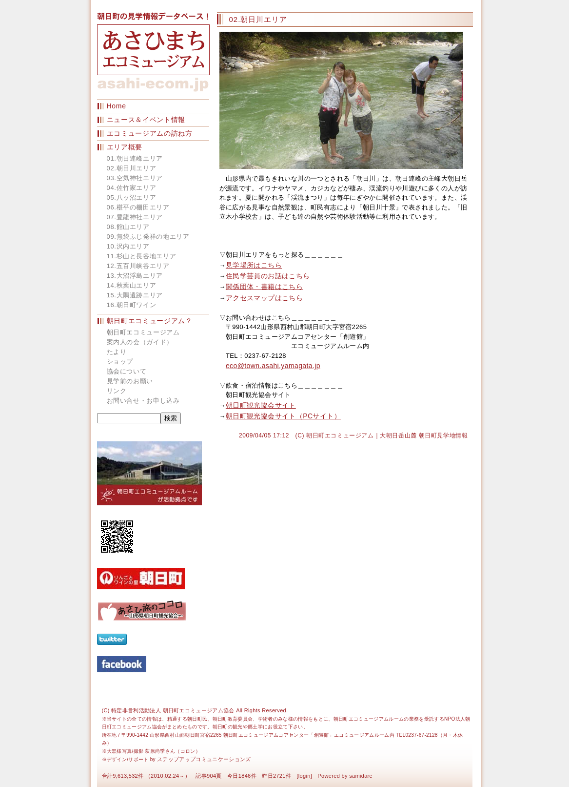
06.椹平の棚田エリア (138, 207)
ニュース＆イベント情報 (146, 120)
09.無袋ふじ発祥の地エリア (148, 236)
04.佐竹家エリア (132, 187)
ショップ (120, 361)
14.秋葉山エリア (132, 285)
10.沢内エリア (128, 246)
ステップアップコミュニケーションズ (204, 759)
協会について (127, 371)
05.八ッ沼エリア (132, 197)
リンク (117, 390)
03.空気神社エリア (135, 178)
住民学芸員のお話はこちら (268, 276)
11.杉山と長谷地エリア (142, 256)
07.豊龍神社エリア (135, 217)
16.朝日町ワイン (132, 305)
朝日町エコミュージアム (143, 332)
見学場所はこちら (254, 265)
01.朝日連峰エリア (135, 158)
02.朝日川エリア (132, 168)
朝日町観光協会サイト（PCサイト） (283, 416)
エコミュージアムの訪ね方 (150, 133)
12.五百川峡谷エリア (138, 265)
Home (116, 106)
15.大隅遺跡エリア (135, 295)
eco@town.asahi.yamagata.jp (273, 366)
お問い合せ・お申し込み (143, 400)
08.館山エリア (128, 226)
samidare (361, 776)
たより (117, 351)
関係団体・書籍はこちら (264, 286)
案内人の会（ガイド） (140, 342)
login (304, 776)
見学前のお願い (130, 381)
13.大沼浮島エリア (135, 275)
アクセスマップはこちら (264, 298)
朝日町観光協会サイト (261, 405)
